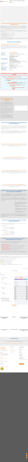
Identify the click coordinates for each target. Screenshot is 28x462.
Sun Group (4, 28)
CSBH (13, 2)
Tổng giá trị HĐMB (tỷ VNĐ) (4, 277)
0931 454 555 (2, 358)
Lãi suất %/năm (3, 292)
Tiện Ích (16, 0)
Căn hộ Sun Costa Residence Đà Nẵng (9, 23)
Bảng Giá (10, 2)
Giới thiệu (12, 349)
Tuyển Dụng (12, 351)
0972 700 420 (5, 358)
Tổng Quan (10, 0)
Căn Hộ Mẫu (23, 0)
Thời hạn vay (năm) (3, 287)
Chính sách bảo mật (13, 350)
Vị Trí (13, 0)
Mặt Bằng (19, 0)
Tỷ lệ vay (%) (2, 282)
